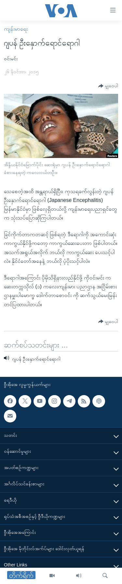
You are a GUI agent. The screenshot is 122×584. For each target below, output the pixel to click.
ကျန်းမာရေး (16, 29)
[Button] (108, 86)
